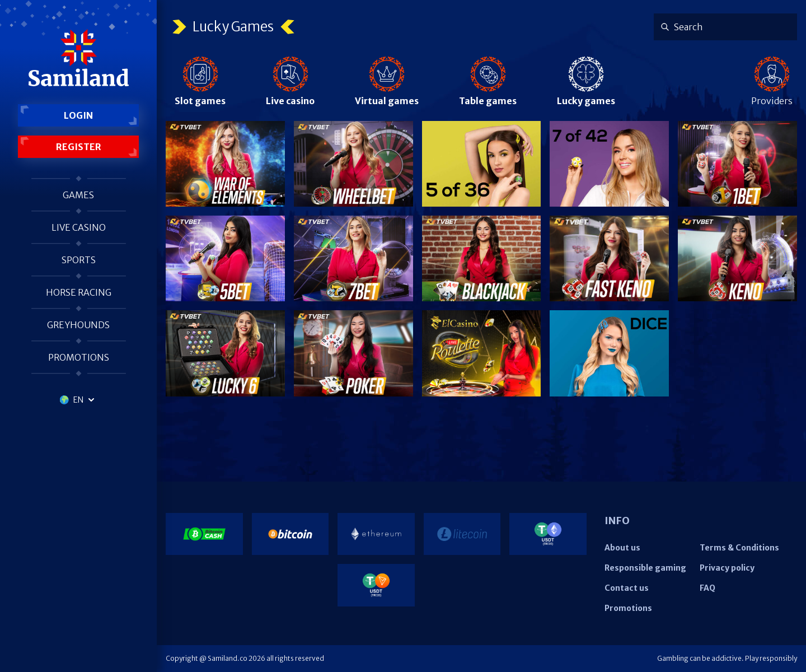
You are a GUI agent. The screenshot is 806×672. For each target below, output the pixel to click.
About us (622, 548)
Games (78, 194)
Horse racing (78, 292)
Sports (79, 259)
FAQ (707, 588)
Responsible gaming (645, 568)
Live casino (78, 227)
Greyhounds (78, 324)
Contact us (626, 588)
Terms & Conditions (739, 548)
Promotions (78, 357)
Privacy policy (727, 568)
